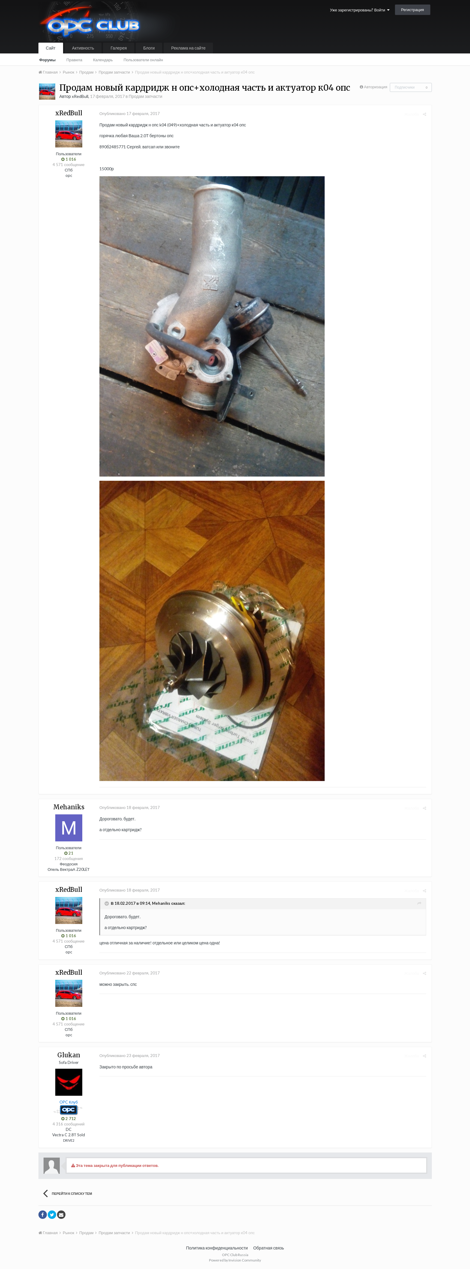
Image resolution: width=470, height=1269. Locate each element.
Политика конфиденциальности (217, 1247)
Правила (74, 59)
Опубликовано (129, 113)
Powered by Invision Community (235, 1260)
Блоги (149, 47)
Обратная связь (268, 1247)
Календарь (103, 59)
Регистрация (412, 9)
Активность (83, 47)
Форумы (47, 59)
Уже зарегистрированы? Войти (360, 10)
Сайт (51, 47)
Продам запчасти (145, 96)
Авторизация (375, 86)
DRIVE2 (68, 1140)
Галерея (119, 47)
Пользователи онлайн (143, 59)
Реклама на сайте (188, 47)
